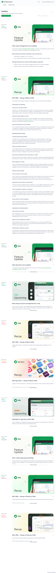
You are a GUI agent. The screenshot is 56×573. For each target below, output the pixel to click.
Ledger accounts (28, 120)
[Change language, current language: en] (38, 2)
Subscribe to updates (6, 15)
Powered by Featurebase (51, 572)
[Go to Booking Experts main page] (7, 2)
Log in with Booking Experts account (48, 1)
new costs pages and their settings (27, 48)
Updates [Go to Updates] (4, 4)
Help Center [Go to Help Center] (12, 4)
